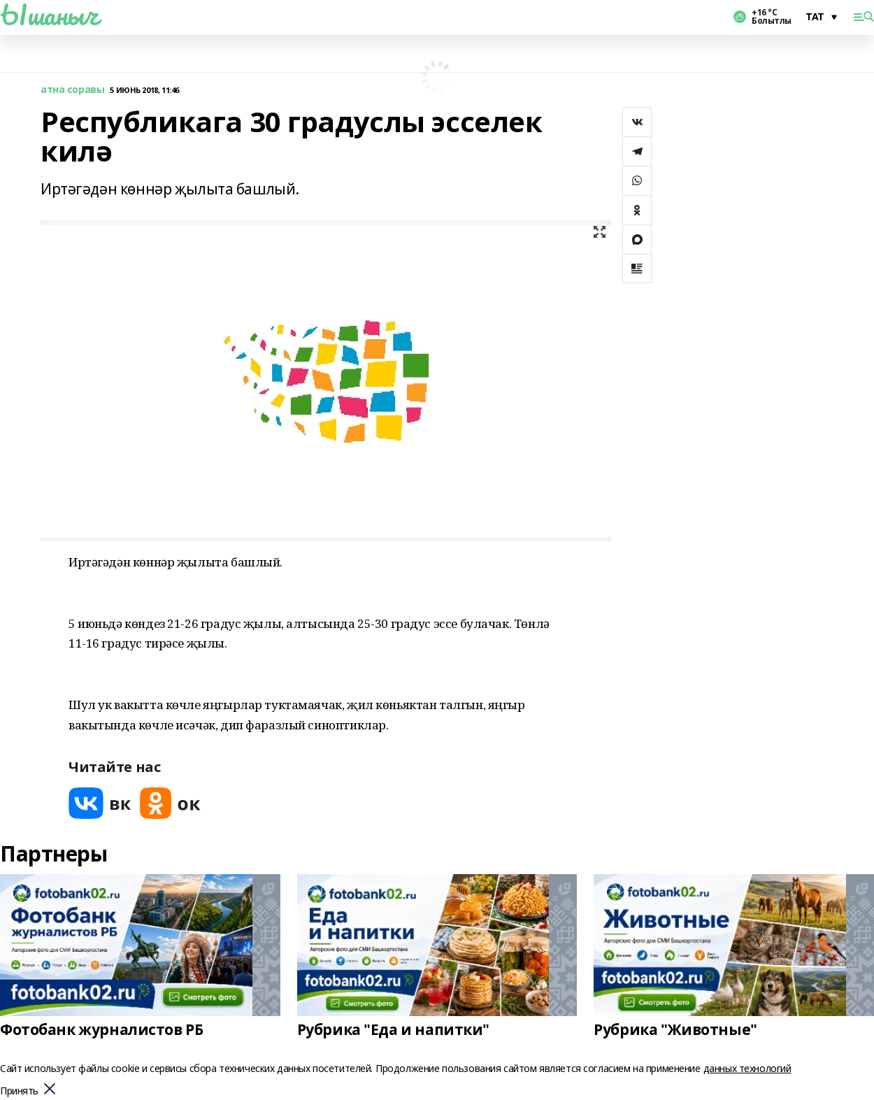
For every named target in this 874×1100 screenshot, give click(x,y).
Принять (19, 1091)
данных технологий (747, 1068)
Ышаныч (49, 14)
